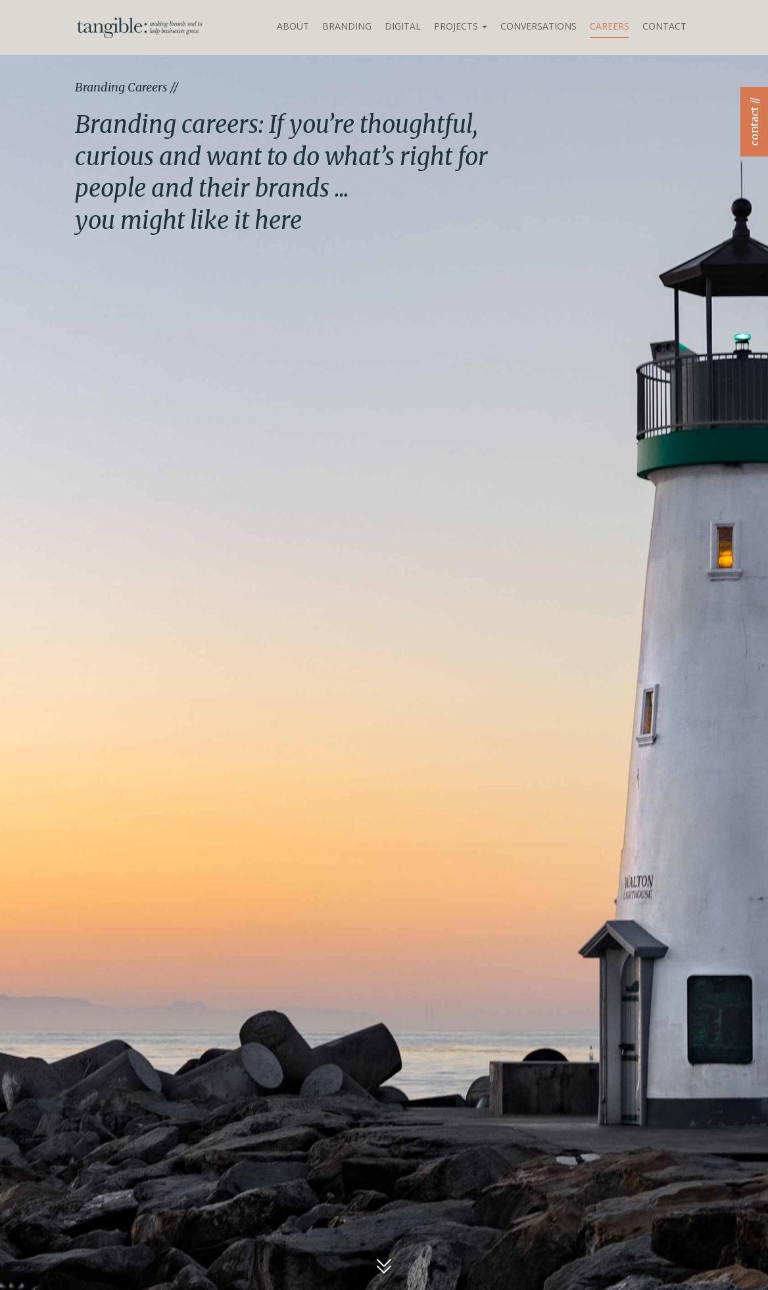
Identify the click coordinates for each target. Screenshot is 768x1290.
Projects (460, 26)
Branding (347, 26)
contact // (754, 121)
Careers (609, 26)
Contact (664, 26)
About (293, 26)
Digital (403, 26)
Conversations (538, 26)
